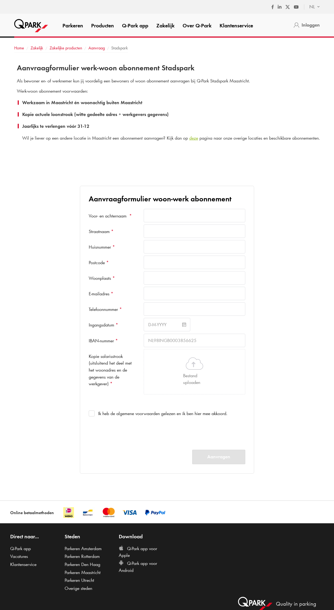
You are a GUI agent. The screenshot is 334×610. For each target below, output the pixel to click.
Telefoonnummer (105, 309)
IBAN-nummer (103, 341)
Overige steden (78, 588)
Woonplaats (102, 278)
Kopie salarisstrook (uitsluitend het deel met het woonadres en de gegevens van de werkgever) (110, 370)
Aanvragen (218, 457)
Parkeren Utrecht (79, 580)
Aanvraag (96, 47)
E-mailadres (101, 294)
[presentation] (184, 432)
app (135, 25)
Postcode (99, 263)
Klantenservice (236, 25)
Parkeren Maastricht (83, 572)
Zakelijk (165, 25)
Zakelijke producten (66, 47)
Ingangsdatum (103, 325)
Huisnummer (102, 247)
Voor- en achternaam (110, 216)
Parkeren (72, 25)
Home (19, 47)
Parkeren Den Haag (82, 564)
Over (197, 25)
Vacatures (19, 556)
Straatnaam (101, 231)
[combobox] (312, 6)
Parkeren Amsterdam (83, 548)
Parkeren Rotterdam (82, 556)
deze (193, 138)
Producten (102, 25)
